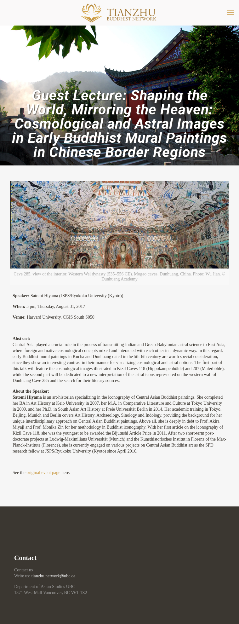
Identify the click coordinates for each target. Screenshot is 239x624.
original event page (43, 472)
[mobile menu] (230, 12)
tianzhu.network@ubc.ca (53, 576)
